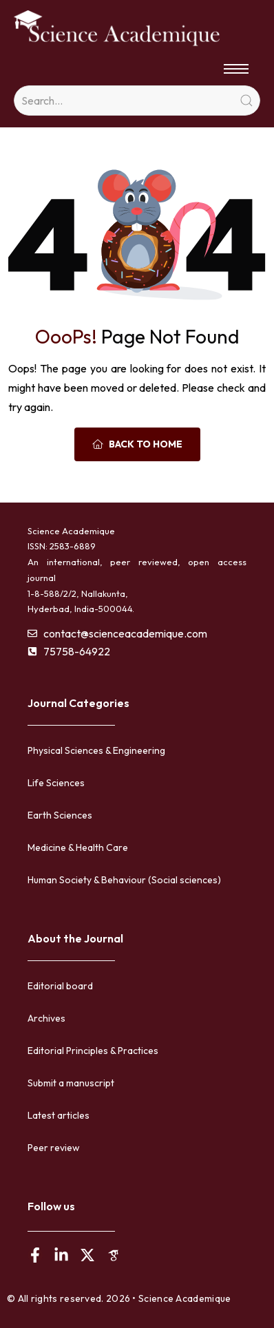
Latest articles (58, 1115)
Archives (46, 1018)
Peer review (54, 1147)
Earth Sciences (60, 815)
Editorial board (60, 986)
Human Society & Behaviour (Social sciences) (124, 880)
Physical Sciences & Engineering (96, 750)
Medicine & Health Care (78, 847)
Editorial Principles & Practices (93, 1050)
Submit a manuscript (71, 1083)
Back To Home (137, 444)
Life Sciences (56, 783)
